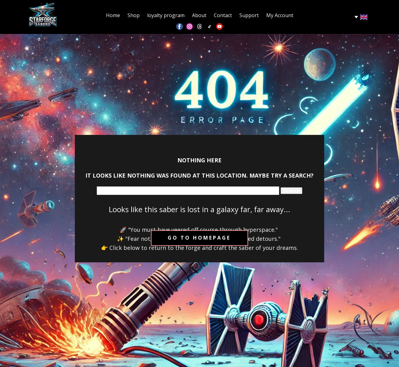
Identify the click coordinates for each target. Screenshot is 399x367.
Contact (223, 15)
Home (113, 15)
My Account (279, 15)
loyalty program (166, 15)
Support (249, 15)
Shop (133, 15)
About (199, 15)
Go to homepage (199, 237)
